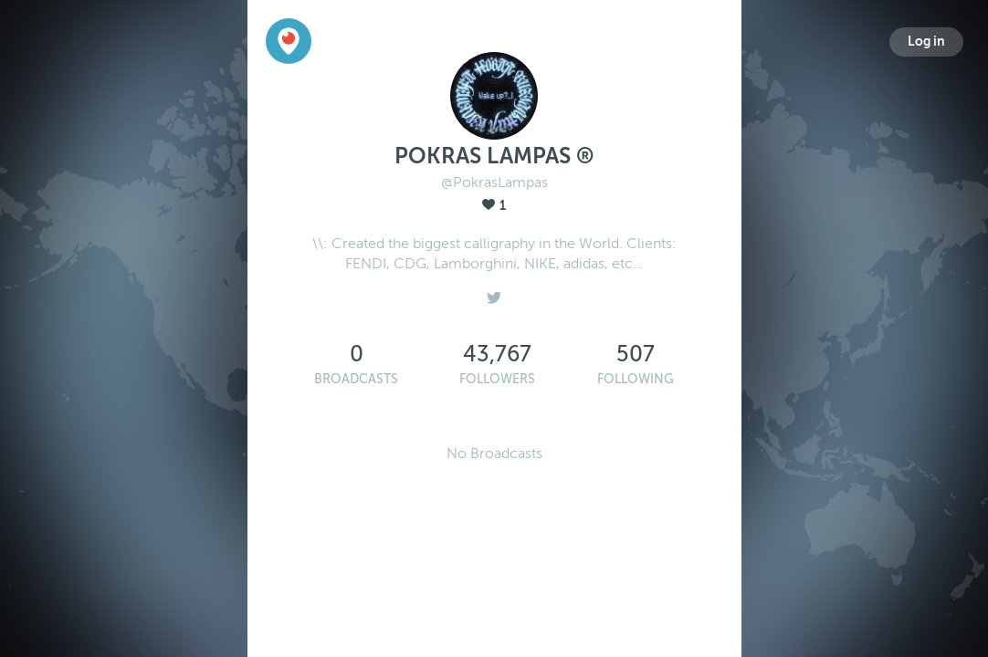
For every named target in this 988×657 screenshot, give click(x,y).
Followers (497, 379)
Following (635, 379)
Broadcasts (356, 379)
